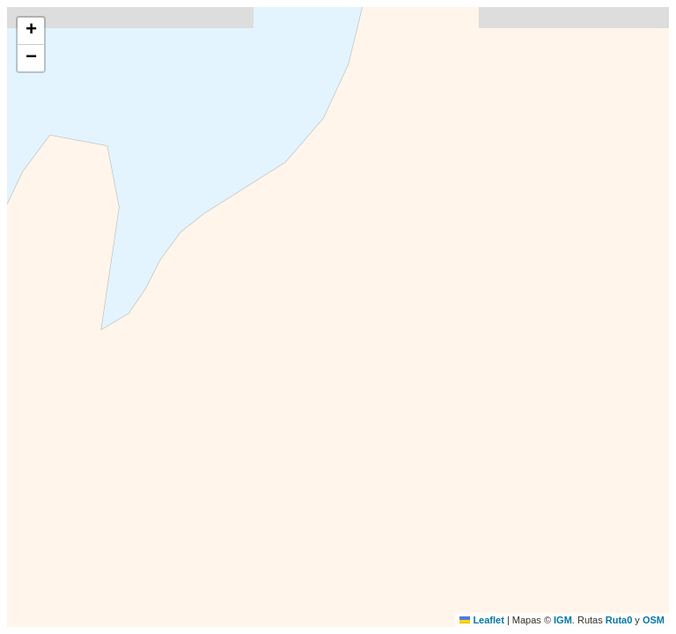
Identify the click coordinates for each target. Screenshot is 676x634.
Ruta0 (619, 620)
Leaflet (481, 620)
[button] (31, 31)
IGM (563, 620)
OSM (654, 620)
